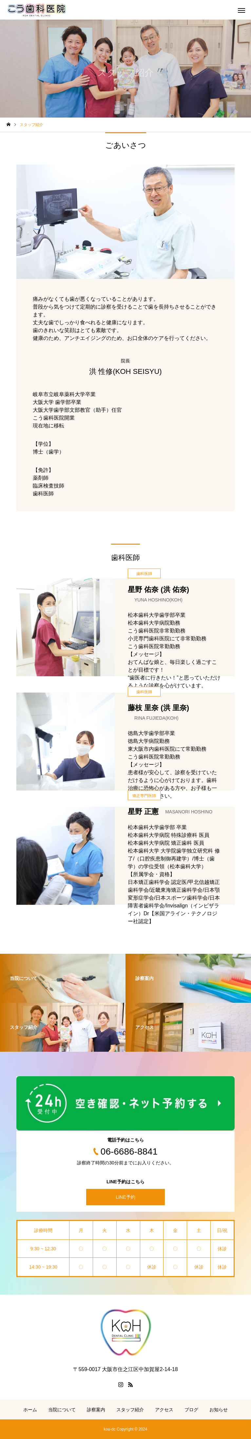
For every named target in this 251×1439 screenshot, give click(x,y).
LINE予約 (125, 1197)
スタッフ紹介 (130, 1409)
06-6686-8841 (129, 1151)
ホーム (30, 1409)
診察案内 (96, 1409)
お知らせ (218, 1409)
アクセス (164, 1409)
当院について (62, 1409)
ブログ (191, 1409)
